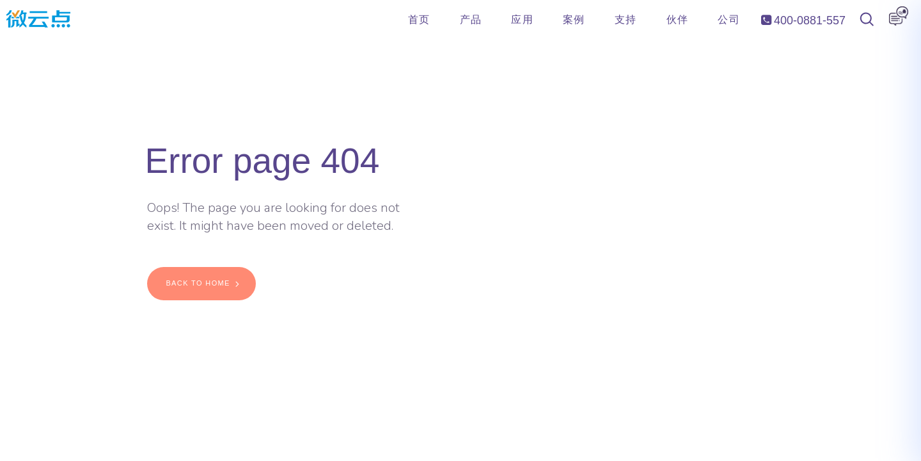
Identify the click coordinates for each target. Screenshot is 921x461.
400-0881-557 (803, 20)
